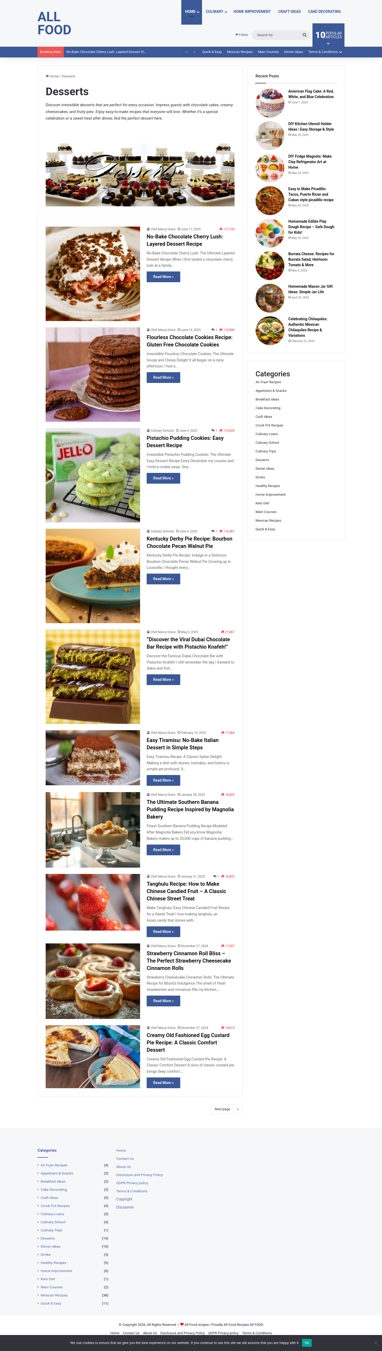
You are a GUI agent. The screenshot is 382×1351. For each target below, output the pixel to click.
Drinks (260, 477)
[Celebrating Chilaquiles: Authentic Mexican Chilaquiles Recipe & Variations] (270, 330)
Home (190, 11)
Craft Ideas (289, 11)
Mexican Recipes (240, 52)
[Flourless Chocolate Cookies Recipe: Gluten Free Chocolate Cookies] (93, 374)
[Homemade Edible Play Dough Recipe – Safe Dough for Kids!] (270, 233)
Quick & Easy (212, 52)
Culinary (214, 11)
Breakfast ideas (267, 399)
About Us (123, 1167)
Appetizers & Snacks (271, 391)
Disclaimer (125, 1207)
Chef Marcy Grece (163, 229)
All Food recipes (197, 1325)
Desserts (262, 460)
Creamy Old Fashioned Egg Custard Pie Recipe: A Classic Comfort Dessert (188, 1042)
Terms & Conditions (323, 52)
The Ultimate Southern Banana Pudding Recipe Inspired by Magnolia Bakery (190, 809)
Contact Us (125, 1158)
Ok (307, 1343)
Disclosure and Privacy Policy (139, 1175)
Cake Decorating (324, 11)
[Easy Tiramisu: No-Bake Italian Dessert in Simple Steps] (93, 757)
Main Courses (268, 52)
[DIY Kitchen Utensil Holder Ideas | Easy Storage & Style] (270, 135)
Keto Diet (262, 503)
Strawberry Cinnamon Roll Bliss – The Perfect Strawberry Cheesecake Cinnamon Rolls (189, 960)
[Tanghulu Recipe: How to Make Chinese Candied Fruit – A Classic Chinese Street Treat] (93, 902)
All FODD (256, 1325)
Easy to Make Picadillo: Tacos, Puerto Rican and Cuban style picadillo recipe (310, 194)
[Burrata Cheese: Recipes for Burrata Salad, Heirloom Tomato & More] (270, 265)
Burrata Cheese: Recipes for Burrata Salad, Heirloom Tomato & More (311, 259)
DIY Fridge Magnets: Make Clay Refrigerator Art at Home (310, 161)
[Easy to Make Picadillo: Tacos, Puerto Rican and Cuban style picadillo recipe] (270, 200)
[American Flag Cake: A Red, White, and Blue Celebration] (270, 103)
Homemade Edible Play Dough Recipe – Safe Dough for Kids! (311, 226)
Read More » (163, 277)
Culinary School (267, 443)
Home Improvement (252, 11)
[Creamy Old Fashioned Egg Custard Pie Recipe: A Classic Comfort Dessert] (93, 1056)
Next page (226, 1109)
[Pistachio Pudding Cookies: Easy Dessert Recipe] (93, 475)
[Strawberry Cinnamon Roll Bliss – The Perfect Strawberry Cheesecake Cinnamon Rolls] (93, 981)
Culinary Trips (266, 451)
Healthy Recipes (268, 486)
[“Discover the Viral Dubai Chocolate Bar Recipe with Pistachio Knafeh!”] (93, 676)
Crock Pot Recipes (269, 425)
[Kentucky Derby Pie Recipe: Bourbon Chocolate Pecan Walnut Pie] (93, 576)
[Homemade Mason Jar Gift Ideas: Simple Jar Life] (270, 298)
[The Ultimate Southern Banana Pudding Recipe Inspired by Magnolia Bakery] (93, 830)
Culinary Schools (162, 430)
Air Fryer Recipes (268, 382)
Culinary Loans (267, 434)
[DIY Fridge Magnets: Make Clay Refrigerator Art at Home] (270, 168)
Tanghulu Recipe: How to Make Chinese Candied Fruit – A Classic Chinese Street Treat (186, 891)
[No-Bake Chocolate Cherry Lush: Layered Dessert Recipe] (93, 274)
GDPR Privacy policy (132, 1183)
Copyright (124, 1199)
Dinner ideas (293, 52)
